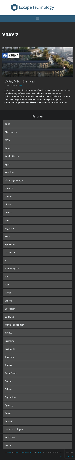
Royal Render (11, 373)
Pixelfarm (9, 341)
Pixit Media (10, 349)
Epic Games (10, 244)
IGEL (7, 284)
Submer (8, 389)
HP (6, 276)
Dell (7, 220)
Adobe (8, 148)
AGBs (38, 452)
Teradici (8, 413)
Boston (8, 196)
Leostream (10, 308)
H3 (6, 260)
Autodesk (9, 172)
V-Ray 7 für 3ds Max (19, 81)
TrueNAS (9, 421)
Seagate (9, 381)
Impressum (18, 452)
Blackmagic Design (14, 180)
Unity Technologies (14, 429)
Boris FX (9, 188)
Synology (9, 405)
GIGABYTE (10, 252)
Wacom (8, 445)
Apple (7, 164)
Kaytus (8, 292)
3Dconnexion (11, 132)
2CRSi (7, 124)
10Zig (7, 140)
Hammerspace (12, 268)
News (20, 85)
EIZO (7, 236)
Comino (8, 212)
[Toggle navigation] (37, 18)
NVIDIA (8, 332)
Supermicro (10, 397)
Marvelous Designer (14, 324)
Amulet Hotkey (12, 156)
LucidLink (9, 316)
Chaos (8, 204)
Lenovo (8, 300)
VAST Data (10, 437)
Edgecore (9, 228)
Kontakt (8, 452)
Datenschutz (30, 452)
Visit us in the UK (66, 457)
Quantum (9, 357)
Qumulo (8, 365)
